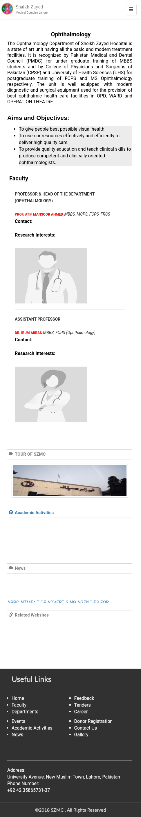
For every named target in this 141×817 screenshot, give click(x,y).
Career (81, 711)
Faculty (19, 705)
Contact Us (85, 728)
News (17, 734)
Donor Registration (93, 721)
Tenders (82, 705)
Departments (25, 711)
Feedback (84, 698)
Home (18, 698)
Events (18, 721)
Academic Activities (32, 728)
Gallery (81, 734)
